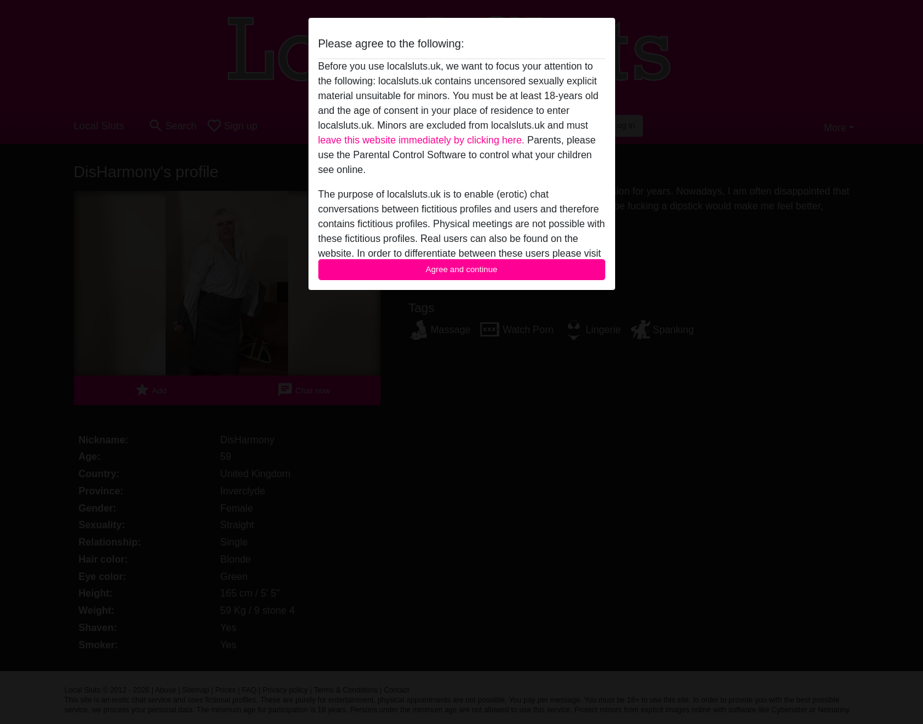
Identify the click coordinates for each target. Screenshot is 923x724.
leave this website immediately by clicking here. (421, 140)
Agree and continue (461, 269)
